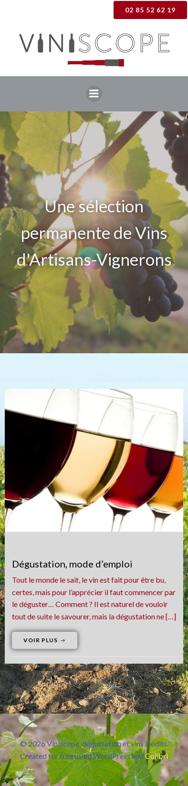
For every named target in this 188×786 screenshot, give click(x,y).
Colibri (156, 755)
